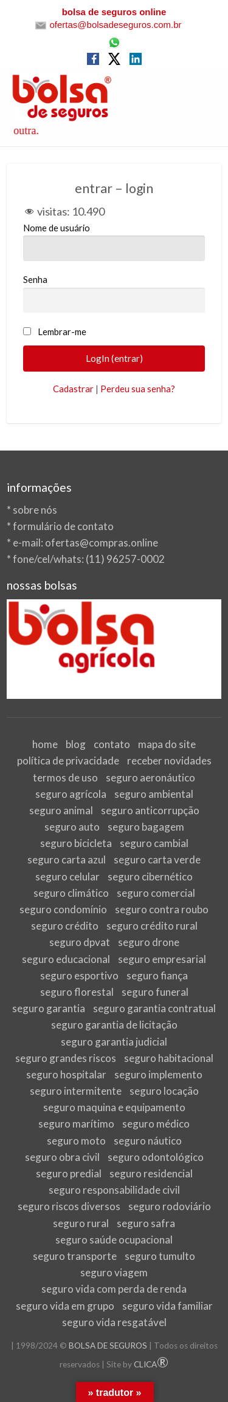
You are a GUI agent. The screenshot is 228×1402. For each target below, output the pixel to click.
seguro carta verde (157, 859)
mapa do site (167, 744)
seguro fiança (157, 975)
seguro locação (164, 1090)
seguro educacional (66, 959)
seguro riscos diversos (69, 1206)
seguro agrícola (70, 794)
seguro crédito (64, 925)
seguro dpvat (79, 942)
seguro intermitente (76, 1090)
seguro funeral (155, 991)
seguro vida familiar (167, 1305)
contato (112, 744)
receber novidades (169, 760)
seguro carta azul (66, 859)
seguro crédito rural (152, 925)
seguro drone (148, 942)
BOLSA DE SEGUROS (108, 1345)
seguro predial (69, 1173)
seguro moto (76, 1140)
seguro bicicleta (76, 843)
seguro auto (72, 826)
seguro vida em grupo (65, 1305)
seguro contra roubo (162, 909)
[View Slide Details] (114, 649)
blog (76, 744)
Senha (114, 293)
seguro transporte (75, 1256)
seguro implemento (158, 1074)
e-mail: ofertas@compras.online (85, 542)
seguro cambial (154, 843)
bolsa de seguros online (114, 12)
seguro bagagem (146, 826)
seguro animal (61, 810)
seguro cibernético (150, 876)
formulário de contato (63, 526)
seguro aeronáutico (150, 777)
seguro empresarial (162, 959)
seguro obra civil (62, 1157)
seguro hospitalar (66, 1074)
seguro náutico (148, 1140)
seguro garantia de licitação (114, 1024)
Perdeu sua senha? (137, 388)
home (45, 744)
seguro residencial (151, 1173)
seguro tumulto (160, 1256)
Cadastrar (73, 388)
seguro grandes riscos (65, 1058)
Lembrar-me (62, 331)
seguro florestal (77, 991)
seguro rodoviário (169, 1206)
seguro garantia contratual (154, 1008)
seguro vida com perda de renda (114, 1288)
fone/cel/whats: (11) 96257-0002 (89, 559)
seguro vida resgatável (114, 1322)
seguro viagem (114, 1272)
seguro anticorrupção (150, 810)
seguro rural (81, 1223)
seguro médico (156, 1123)
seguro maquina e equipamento (114, 1107)
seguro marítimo (76, 1123)
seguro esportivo (79, 975)
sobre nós (35, 509)
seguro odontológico (156, 1157)
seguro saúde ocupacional (114, 1239)
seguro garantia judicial (114, 1041)
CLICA (151, 1364)
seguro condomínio (63, 909)
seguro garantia (48, 1008)
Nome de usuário (114, 241)
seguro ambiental (153, 794)
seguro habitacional (168, 1058)
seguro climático (71, 892)
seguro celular (67, 876)
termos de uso (65, 777)
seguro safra (146, 1223)
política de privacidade (68, 760)
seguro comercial (156, 892)
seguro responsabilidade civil (114, 1189)
